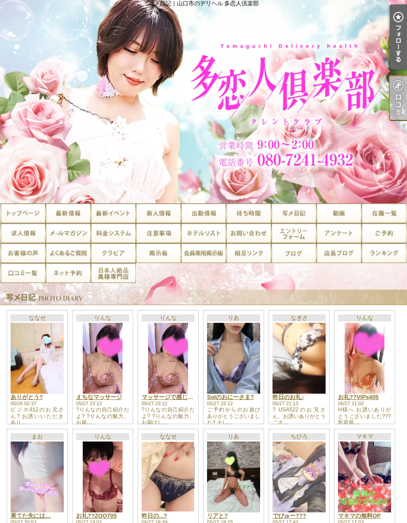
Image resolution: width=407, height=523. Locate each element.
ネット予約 (68, 273)
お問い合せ (248, 233)
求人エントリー (293, 233)
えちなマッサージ (99, 397)
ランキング (384, 253)
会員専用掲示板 (203, 253)
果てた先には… (31, 515)
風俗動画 (338, 213)
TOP (23, 213)
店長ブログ (338, 253)
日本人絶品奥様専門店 (113, 273)
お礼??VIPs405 (358, 397)
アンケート (338, 233)
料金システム (113, 233)
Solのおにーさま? (230, 397)
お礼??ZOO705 (96, 515)
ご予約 (384, 233)
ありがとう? (27, 397)
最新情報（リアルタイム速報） (68, 213)
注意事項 (158, 233)
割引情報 (113, 213)
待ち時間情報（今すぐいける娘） (248, 213)
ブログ (293, 253)
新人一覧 (158, 213)
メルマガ (68, 233)
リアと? (217, 515)
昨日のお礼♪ (288, 397)
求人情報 (23, 233)
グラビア (113, 253)
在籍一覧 (384, 213)
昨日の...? (154, 515)
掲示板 (158, 253)
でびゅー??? (289, 515)
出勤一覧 (203, 213)
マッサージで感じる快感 (173, 397)
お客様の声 (23, 253)
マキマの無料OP (359, 515)
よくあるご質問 (68, 253)
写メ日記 (293, 213)
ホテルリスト (203, 233)
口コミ (23, 273)
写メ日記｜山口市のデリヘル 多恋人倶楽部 (203, 101)
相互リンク (248, 253)
